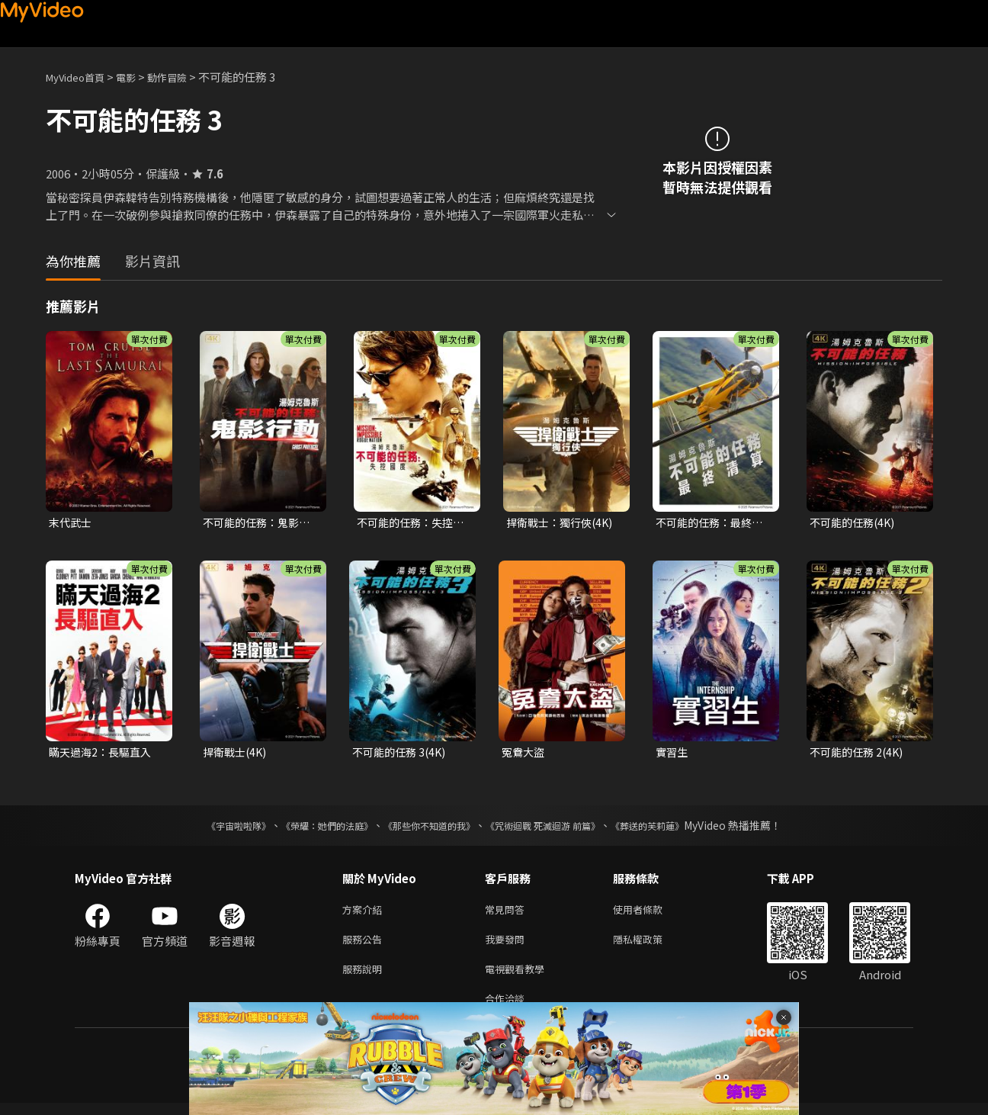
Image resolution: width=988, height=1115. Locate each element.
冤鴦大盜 (524, 754)
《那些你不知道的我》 (427, 828)
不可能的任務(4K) (855, 523)
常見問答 (508, 913)
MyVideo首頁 (80, 77)
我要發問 (508, 945)
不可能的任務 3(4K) (401, 754)
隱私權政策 (650, 945)
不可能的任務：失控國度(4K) (414, 523)
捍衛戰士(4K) (237, 754)
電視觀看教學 (519, 977)
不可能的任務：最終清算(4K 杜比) (713, 523)
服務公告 (365, 945)
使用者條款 (650, 913)
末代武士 (72, 523)
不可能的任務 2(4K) (859, 754)
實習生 (673, 754)
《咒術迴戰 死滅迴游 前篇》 (557, 828)
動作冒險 (184, 77)
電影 (138, 77)
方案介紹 (365, 913)
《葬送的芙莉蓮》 (677, 828)
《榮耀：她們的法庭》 (309, 828)
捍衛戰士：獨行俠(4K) (563, 523)
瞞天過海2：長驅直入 (103, 754)
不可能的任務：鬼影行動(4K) (260, 523)
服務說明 (365, 977)
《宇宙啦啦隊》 (208, 828)
